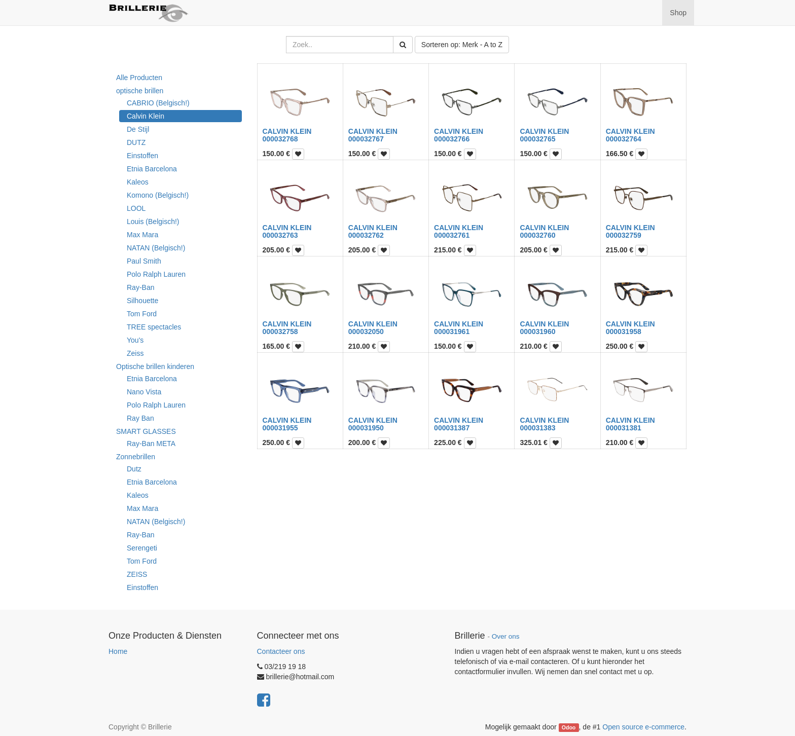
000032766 (451, 139)
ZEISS (137, 574)
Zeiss (135, 353)
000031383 (537, 428)
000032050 (366, 331)
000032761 (451, 235)
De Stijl (138, 129)
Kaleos (138, 182)
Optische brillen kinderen (155, 366)
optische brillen (139, 91)
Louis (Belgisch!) (153, 221)
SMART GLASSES (146, 431)
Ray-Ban (140, 287)
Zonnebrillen (135, 457)
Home (118, 651)
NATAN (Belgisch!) (156, 248)
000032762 (366, 235)
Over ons (506, 636)
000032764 (623, 139)
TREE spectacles (154, 327)
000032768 (280, 139)
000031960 (537, 331)
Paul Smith (144, 261)
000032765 (537, 139)
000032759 (623, 235)
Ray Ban (140, 418)
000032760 (537, 235)
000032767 (366, 139)
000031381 (623, 428)
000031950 (366, 428)
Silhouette (142, 301)
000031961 (451, 331)
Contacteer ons (281, 651)
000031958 (623, 331)
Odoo (568, 727)
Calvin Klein (145, 116)
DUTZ (136, 142)
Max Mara (142, 235)
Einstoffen (142, 156)
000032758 (280, 331)
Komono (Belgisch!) (158, 195)
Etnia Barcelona (152, 169)
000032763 (280, 235)
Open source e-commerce (643, 727)
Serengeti (142, 548)
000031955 (280, 428)
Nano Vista (144, 392)
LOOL (136, 208)
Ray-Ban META (151, 443)
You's (135, 340)
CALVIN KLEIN (287, 131)
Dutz (134, 469)
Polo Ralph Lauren (156, 274)
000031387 (451, 428)
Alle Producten (139, 77)
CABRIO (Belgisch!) (158, 103)
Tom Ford (142, 314)
